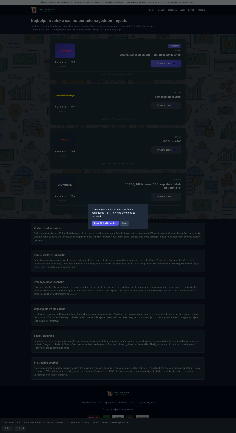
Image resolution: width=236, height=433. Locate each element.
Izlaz (124, 223)
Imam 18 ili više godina (105, 223)
